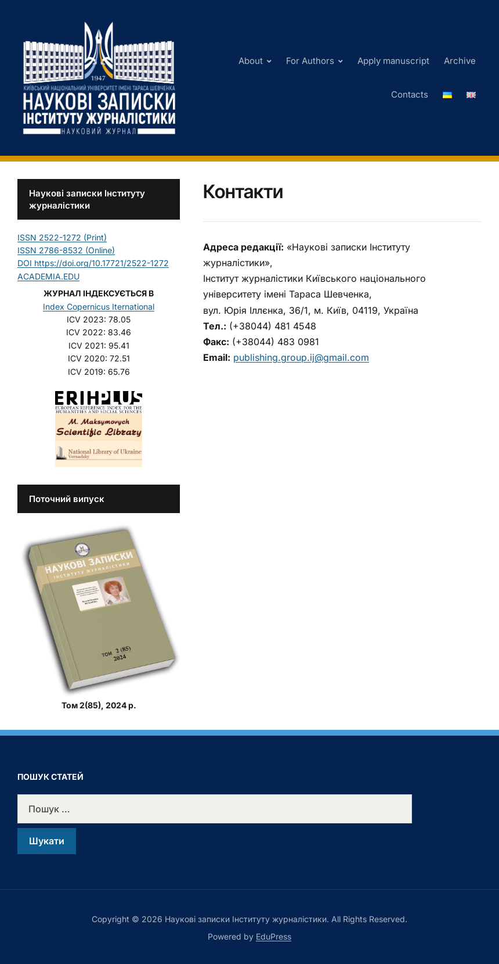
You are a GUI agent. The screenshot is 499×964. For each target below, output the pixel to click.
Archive (460, 60)
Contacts (409, 94)
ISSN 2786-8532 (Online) (66, 250)
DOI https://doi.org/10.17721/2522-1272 (93, 263)
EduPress (273, 936)
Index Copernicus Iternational (98, 306)
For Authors (310, 60)
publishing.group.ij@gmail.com (301, 357)
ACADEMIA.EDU (48, 276)
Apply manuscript (393, 60)
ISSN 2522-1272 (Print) (62, 237)
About (250, 60)
